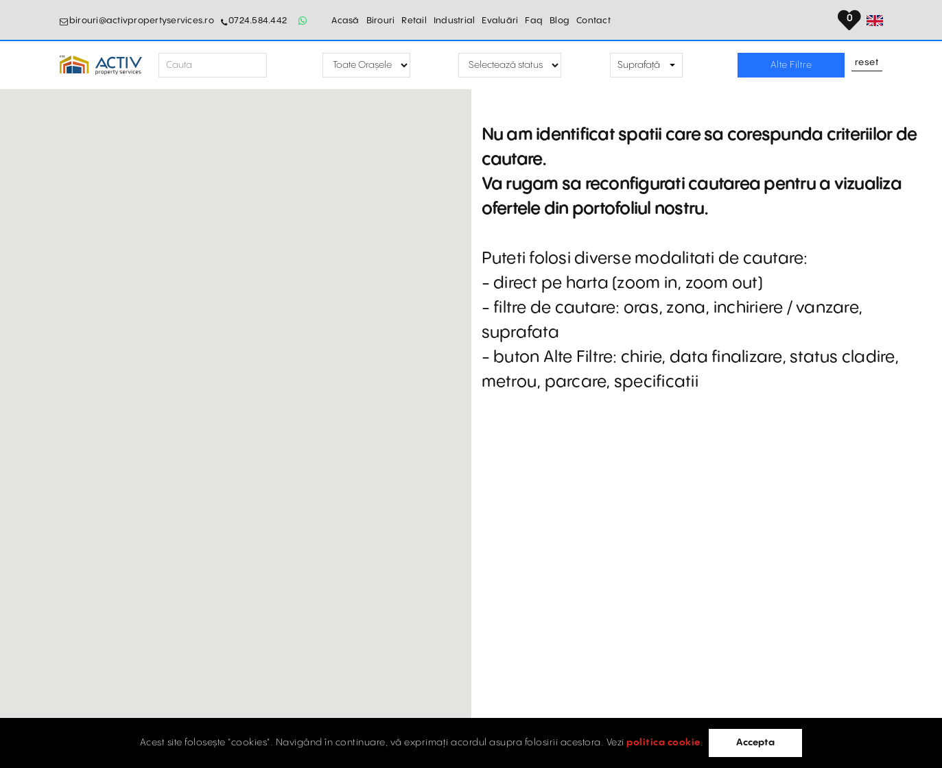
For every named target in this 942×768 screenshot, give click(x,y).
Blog (559, 20)
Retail (414, 20)
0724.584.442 (257, 20)
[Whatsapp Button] (302, 20)
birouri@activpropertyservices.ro (141, 20)
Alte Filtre (791, 65)
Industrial (454, 20)
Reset (867, 63)
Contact (593, 20)
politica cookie (663, 742)
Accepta (755, 742)
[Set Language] (875, 20)
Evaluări (500, 20)
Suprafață (638, 65)
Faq (534, 20)
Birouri (380, 20)
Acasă (345, 20)
